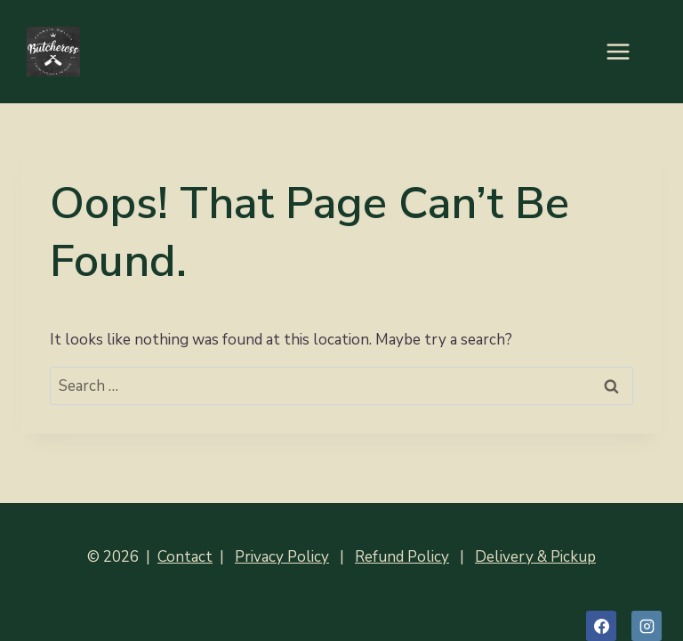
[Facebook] (601, 626)
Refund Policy (402, 557)
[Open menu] (627, 51)
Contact (185, 557)
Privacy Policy (282, 557)
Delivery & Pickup (535, 557)
